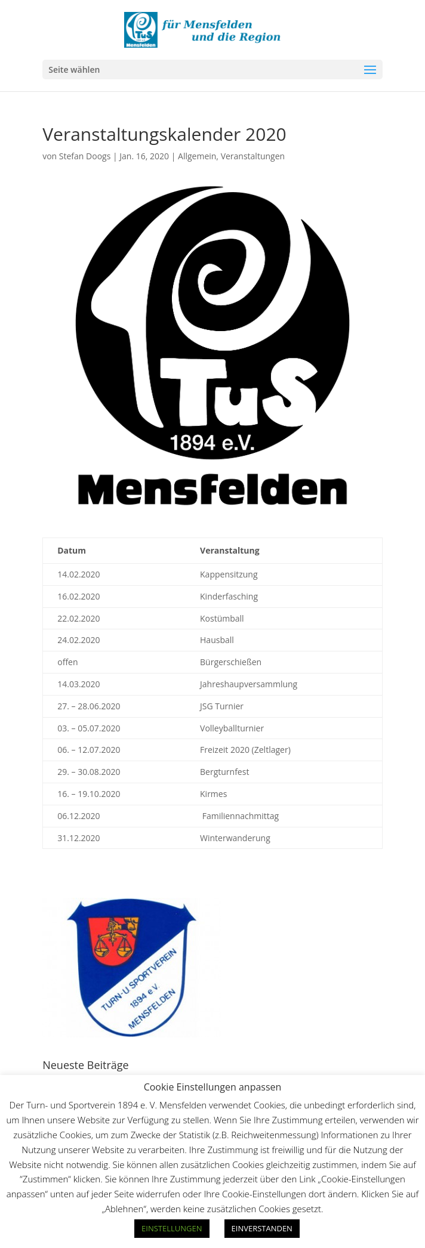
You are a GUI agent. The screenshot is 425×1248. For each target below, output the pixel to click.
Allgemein (197, 156)
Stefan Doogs (85, 156)
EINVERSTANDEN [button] (262, 1228)
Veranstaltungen (253, 156)
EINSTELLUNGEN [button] (171, 1228)
